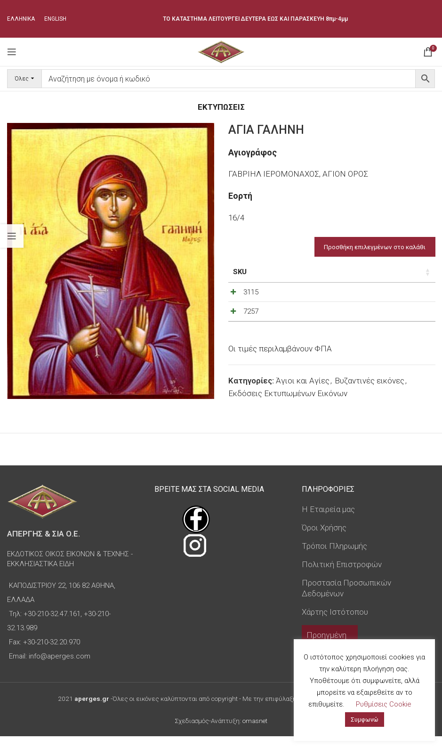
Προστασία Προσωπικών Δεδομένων (346, 599)
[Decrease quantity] (376, 294)
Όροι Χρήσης (324, 539)
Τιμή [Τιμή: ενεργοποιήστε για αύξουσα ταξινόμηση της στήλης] (324, 272)
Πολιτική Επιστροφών (342, 575)
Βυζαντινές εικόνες (369, 405)
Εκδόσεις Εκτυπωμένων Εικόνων (287, 418)
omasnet (254, 732)
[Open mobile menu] (11, 51)
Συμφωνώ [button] (364, 719)
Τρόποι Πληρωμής (334, 557)
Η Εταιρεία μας (328, 521)
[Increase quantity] (407, 294)
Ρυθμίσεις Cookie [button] (383, 704)
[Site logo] (221, 51)
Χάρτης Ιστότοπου (335, 623)
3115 (250, 292)
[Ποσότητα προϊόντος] (391, 294)
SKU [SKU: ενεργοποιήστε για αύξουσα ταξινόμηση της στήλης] (240, 272)
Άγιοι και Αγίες (302, 405)
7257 (250, 323)
